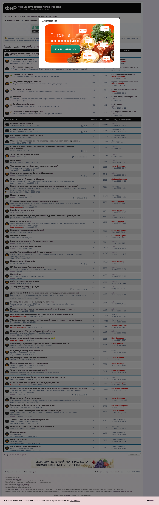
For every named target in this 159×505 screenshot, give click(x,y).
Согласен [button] (150, 501)
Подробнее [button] (75, 501)
